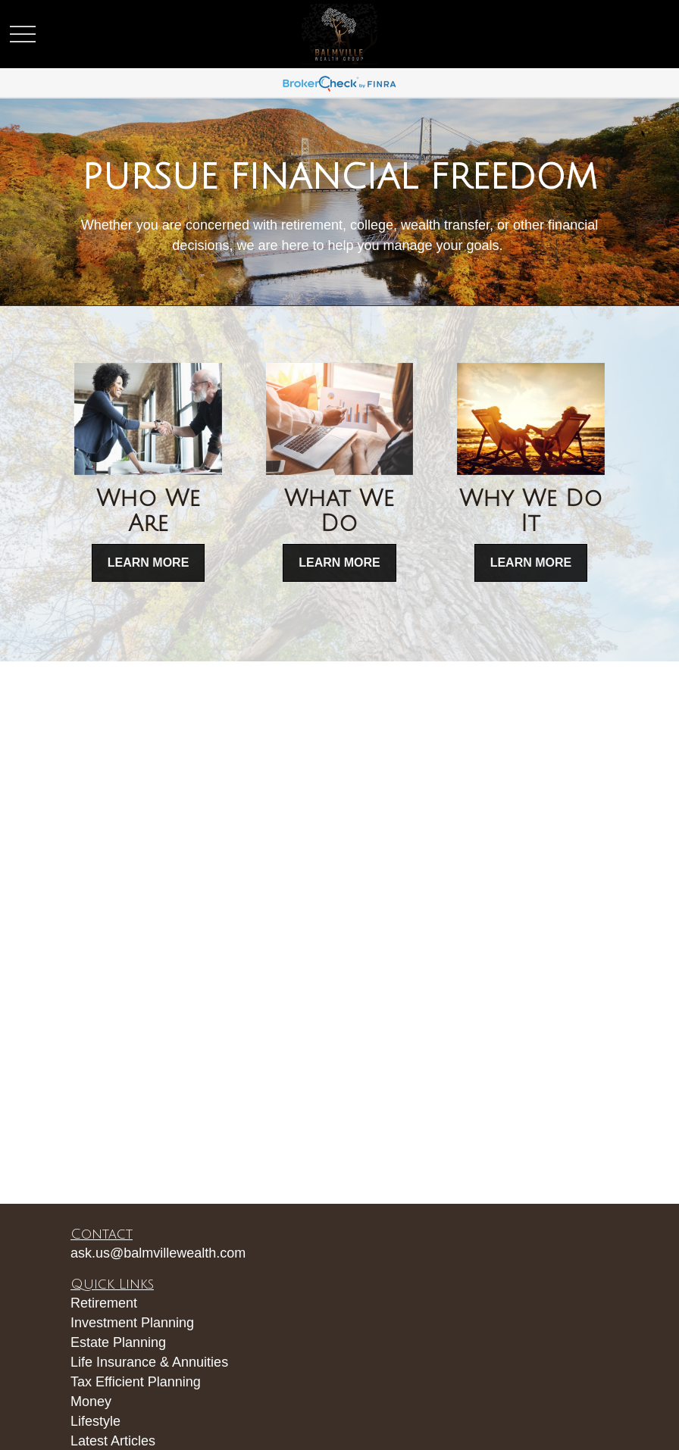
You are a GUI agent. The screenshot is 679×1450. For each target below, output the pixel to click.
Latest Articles (112, 1440)
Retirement (103, 1303)
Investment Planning (132, 1322)
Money (90, 1401)
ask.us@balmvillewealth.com (158, 1253)
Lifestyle (95, 1421)
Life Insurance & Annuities (149, 1362)
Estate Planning (118, 1342)
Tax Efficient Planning (135, 1381)
